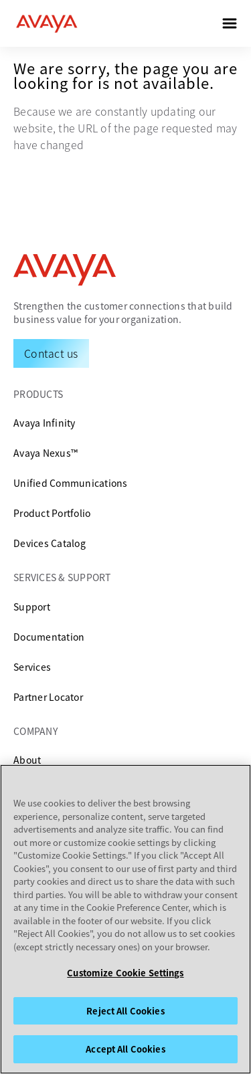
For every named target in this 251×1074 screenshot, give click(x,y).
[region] (125, 919)
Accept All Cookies (125, 1049)
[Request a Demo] (51, 353)
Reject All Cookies (125, 1010)
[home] (46, 23)
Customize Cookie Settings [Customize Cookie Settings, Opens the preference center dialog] (125, 972)
